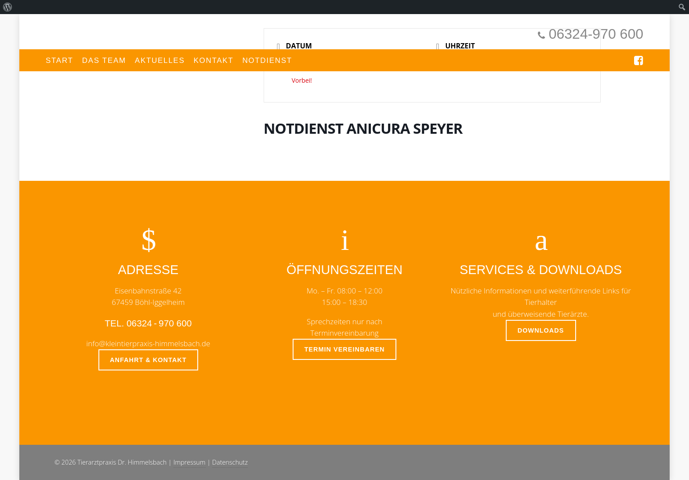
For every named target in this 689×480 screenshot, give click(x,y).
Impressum (190, 462)
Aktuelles (160, 60)
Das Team (104, 60)
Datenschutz (230, 462)
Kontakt (213, 60)
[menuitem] (7, 7)
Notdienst (267, 60)
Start (59, 60)
